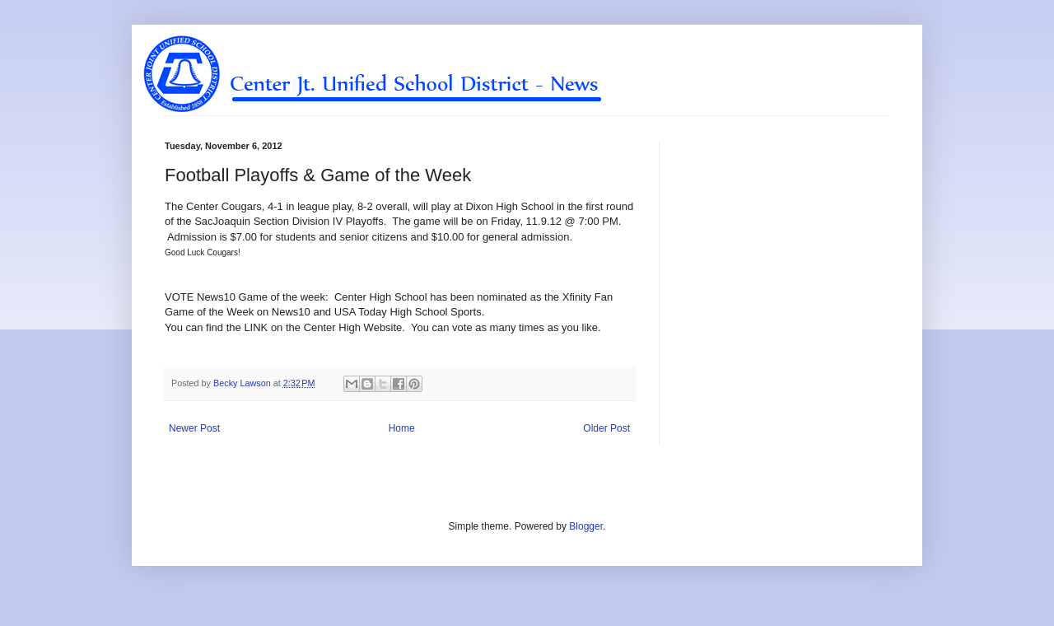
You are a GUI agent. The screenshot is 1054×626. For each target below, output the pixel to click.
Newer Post (194, 428)
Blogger (586, 526)
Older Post (606, 428)
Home (402, 428)
